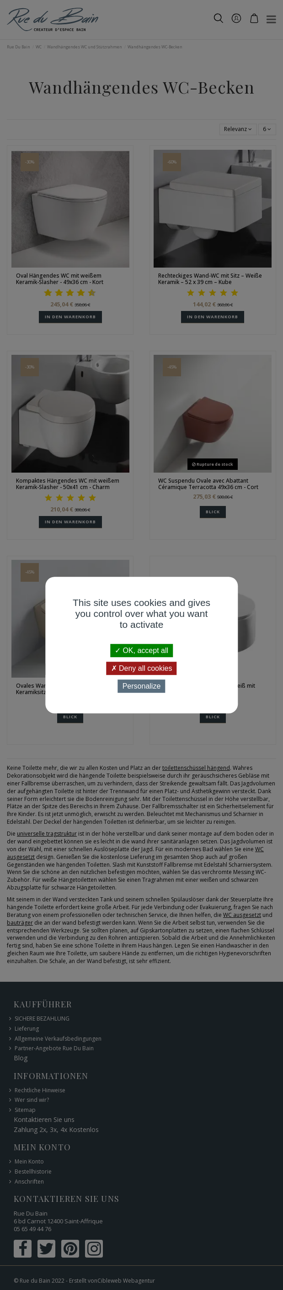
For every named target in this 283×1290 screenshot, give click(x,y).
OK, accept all (141, 650)
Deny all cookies (141, 668)
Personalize (142, 686)
